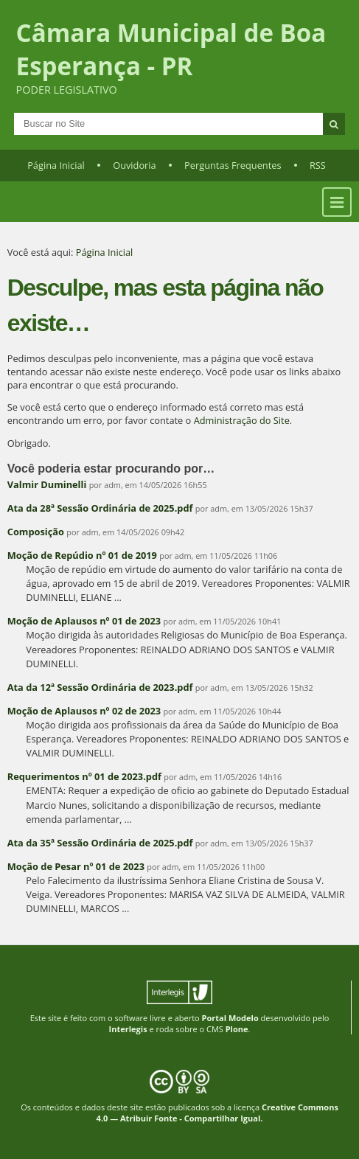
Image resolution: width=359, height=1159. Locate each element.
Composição (35, 531)
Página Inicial (56, 165)
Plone (237, 1028)
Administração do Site (242, 420)
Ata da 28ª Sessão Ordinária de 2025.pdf (100, 508)
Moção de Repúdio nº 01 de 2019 (82, 555)
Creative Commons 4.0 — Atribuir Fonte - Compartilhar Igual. (217, 1112)
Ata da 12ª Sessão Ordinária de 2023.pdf (100, 687)
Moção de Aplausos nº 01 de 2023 (84, 620)
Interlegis (128, 1028)
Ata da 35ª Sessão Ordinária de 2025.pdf (100, 842)
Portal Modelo (230, 1017)
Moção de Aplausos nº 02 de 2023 (84, 710)
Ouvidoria (134, 165)
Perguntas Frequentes (232, 165)
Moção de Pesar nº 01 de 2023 (75, 866)
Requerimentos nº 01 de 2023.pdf (84, 776)
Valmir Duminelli (47, 484)
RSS (318, 165)
